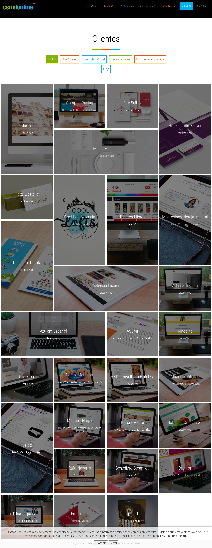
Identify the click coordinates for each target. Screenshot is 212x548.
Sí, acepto (101, 543)
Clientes (186, 6)
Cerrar (113, 543)
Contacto (201, 6)
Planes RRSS (127, 6)
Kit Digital (92, 6)
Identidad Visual (147, 6)
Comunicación (169, 6)
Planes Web (109, 6)
